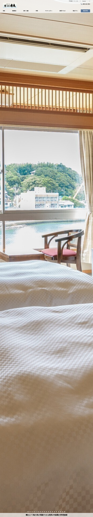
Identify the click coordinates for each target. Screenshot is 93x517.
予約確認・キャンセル (73, 1)
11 (48, 511)
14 (54, 511)
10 (46, 511)
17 (60, 511)
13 (52, 511)
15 (56, 511)
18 (62, 511)
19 (64, 511)
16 (58, 511)
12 (50, 511)
